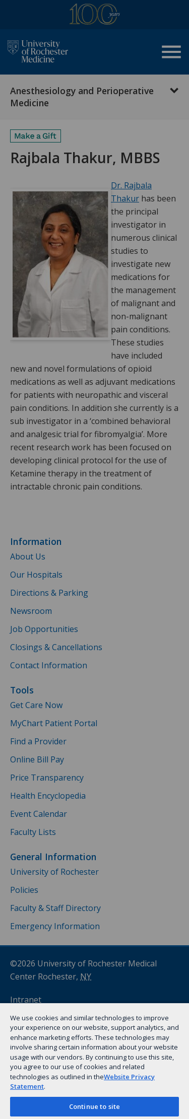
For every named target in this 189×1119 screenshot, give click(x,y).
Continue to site (94, 1106)
